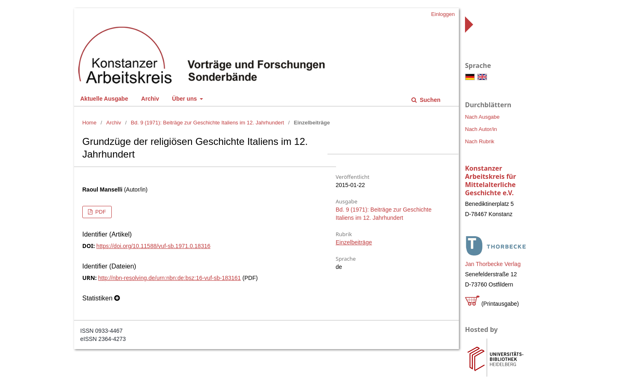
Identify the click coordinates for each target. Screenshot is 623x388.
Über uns (185, 98)
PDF (100, 212)
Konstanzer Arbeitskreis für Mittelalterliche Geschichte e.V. (490, 180)
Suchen (429, 100)
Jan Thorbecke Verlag (493, 264)
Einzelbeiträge (354, 242)
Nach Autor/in (481, 129)
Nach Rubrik (479, 141)
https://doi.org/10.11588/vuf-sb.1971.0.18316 (153, 246)
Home (89, 123)
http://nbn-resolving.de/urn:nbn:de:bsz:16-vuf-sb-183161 (169, 278)
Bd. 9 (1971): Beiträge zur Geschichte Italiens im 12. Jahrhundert (207, 123)
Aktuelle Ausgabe (104, 98)
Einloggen (443, 14)
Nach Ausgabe (482, 117)
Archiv (150, 98)
